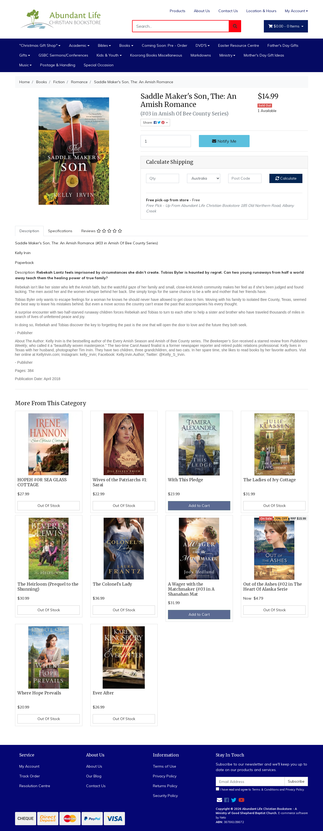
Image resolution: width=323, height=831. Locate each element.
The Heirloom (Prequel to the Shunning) (47, 587)
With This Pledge (185, 479)
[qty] (162, 178)
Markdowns (201, 55)
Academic (77, 45)
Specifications (60, 230)
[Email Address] (250, 781)
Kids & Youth (108, 55)
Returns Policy (165, 785)
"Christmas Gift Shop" (38, 45)
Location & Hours (261, 10)
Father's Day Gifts (283, 45)
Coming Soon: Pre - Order (164, 45)
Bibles (103, 45)
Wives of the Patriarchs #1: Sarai (120, 482)
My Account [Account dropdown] (295, 10)
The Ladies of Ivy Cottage (269, 479)
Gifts (23, 55)
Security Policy (165, 795)
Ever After (103, 692)
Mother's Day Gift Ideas (264, 55)
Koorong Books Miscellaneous (156, 55)
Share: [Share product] (154, 122)
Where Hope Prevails (39, 692)
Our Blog (93, 776)
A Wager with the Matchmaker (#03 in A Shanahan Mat (191, 589)
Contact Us (228, 10)
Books (124, 45)
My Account (29, 766)
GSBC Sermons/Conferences (63, 55)
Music (24, 65)
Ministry (225, 55)
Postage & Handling (57, 65)
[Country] (203, 178)
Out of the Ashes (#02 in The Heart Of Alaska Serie (272, 587)
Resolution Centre (34, 785)
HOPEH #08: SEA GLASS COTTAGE (42, 482)
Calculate (286, 178)
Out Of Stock (49, 505)
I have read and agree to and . (260, 789)
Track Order (29, 776)
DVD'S (201, 45)
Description (29, 230)
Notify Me (224, 141)
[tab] (29, 231)
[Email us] (219, 800)
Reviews (101, 230)
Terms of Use (164, 766)
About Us (202, 10)
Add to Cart (199, 505)
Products (177, 10)
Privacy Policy (164, 776)
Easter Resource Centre (238, 45)
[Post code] (244, 178)
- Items (284, 26)
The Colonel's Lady (112, 584)
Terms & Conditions (265, 789)
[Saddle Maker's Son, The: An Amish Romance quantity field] (166, 141)
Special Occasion (99, 65)
